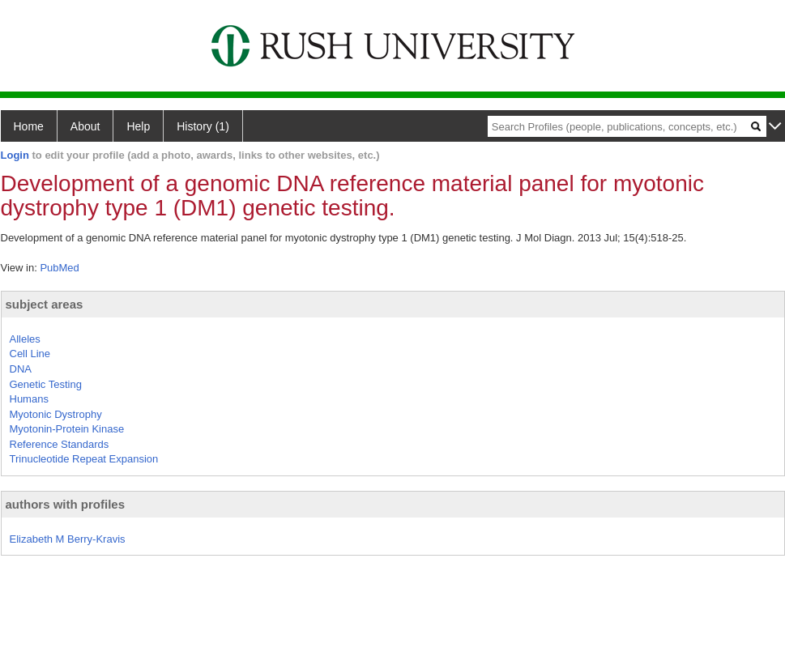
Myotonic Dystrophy (56, 414)
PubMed (59, 268)
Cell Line (30, 353)
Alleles (25, 339)
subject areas (44, 304)
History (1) (203, 126)
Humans (29, 399)
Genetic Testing (46, 384)
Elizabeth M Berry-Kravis (68, 539)
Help (138, 126)
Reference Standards (59, 444)
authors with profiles (66, 504)
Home (29, 126)
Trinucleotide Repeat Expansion (84, 459)
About (85, 126)
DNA (21, 369)
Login (15, 155)
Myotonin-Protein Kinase (67, 429)
